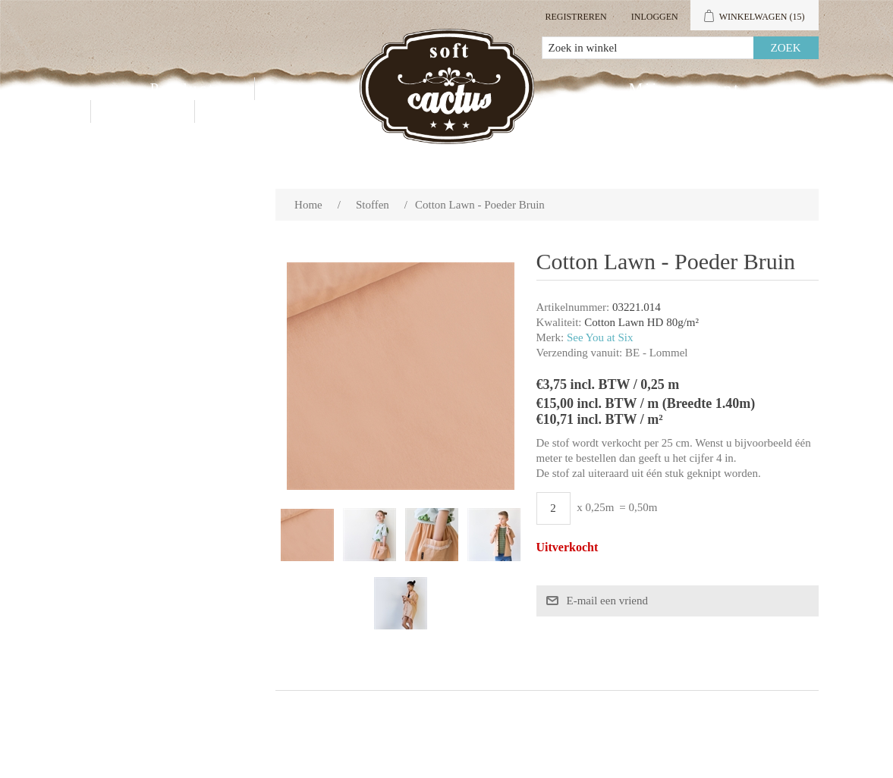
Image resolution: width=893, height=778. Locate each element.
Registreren (575, 16)
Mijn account (684, 89)
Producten (192, 89)
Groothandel (326, 89)
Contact (142, 111)
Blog (234, 111)
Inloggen (654, 16)
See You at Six (600, 337)
